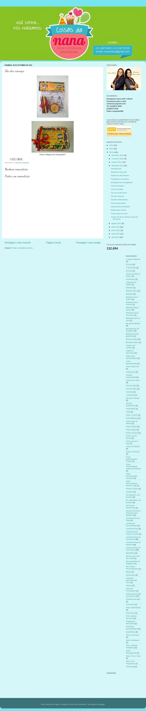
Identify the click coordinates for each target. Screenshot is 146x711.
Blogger (102, 704)
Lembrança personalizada (131, 524)
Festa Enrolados (117, 186)
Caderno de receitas (130, 347)
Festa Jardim (131, 430)
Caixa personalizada (131, 362)
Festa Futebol (131, 427)
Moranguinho (116, 169)
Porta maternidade (118, 203)
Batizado (129, 294)
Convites (129, 392)
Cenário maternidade (131, 376)
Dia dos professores (119, 193)
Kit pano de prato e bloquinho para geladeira (133, 513)
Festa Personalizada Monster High (131, 483)
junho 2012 (116, 230)
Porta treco (130, 613)
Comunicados (131, 389)
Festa (128, 412)
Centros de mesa (133, 380)
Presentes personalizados (132, 628)
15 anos (129, 264)
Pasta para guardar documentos (133, 595)
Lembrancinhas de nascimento (133, 549)
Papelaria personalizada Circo (131, 580)
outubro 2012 (116, 162)
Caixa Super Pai (132, 367)
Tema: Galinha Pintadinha (131, 647)
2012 (111, 152)
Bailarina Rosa (132, 291)
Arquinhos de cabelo (131, 283)
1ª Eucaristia (131, 268)
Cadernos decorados (130, 352)
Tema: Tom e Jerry (133, 656)
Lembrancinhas (132, 529)
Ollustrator (82, 704)
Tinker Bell (130, 667)
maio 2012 (115, 234)
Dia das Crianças (22, 163)
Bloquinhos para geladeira (132, 335)
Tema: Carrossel (132, 635)
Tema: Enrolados (132, 640)
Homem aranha (132, 489)
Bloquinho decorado (119, 172)
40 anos (129, 271)
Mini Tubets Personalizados (132, 568)
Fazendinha (130, 409)
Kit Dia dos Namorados (130, 507)
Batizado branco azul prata (132, 314)
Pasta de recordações (131, 590)
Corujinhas (130, 395)
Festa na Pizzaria (133, 446)
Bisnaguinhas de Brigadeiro (122, 182)
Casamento (130, 372)
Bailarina (129, 288)
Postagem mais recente (18, 242)
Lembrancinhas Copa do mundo (132, 533)
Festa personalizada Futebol (131, 459)
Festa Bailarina (132, 418)
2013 (111, 149)
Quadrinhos (130, 632)
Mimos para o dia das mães (133, 557)
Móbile (128, 572)
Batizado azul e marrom (132, 303)
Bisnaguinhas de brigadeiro (132, 330)
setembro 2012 (117, 166)
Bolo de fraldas (132, 339)
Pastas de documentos (120, 175)
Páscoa (129, 586)
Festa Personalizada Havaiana (131, 476)
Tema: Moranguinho (131, 652)
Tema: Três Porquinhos (130, 662)
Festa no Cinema (133, 452)
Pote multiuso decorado (131, 617)
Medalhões (130, 553)
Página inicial (53, 242)
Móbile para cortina (118, 210)
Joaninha (129, 492)
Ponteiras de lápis (133, 599)
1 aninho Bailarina (133, 259)
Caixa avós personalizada (131, 357)
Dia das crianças (117, 196)
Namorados (130, 575)
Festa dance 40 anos (119, 214)
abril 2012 (115, 237)
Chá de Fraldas (117, 189)
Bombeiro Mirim (132, 342)
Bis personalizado (133, 323)
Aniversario (130, 279)
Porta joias (130, 604)
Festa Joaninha (132, 433)
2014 (111, 145)
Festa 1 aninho (132, 415)
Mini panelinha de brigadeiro (133, 562)
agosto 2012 (116, 223)
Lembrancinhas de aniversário (133, 538)
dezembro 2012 (117, 155)
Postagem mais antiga (88, 242)
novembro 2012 (117, 159)
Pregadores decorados (120, 179)
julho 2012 (115, 227)
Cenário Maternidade (119, 200)
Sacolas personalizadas (120, 207)
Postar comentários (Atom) (22, 248)
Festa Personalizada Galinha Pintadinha (133, 466)
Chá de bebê (131, 386)
